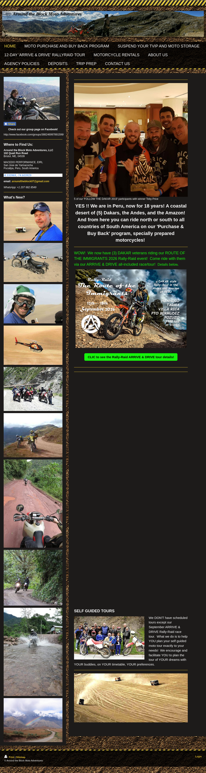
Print (9, 757)
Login (198, 756)
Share (10, 124)
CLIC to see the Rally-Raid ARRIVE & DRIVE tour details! (131, 357)
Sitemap (20, 757)
